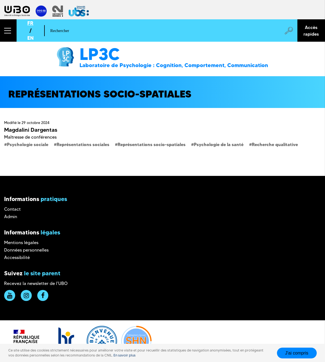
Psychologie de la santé (219, 144)
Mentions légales (21, 242)
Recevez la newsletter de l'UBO (36, 283)
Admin (10, 216)
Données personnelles (26, 250)
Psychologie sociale (27, 144)
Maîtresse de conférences (30, 137)
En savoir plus (124, 355)
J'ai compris (296, 353)
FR (30, 23)
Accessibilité (17, 257)
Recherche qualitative (275, 144)
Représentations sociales (83, 144)
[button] (8, 30)
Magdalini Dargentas (30, 129)
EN (30, 38)
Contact (12, 209)
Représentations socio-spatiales (152, 144)
